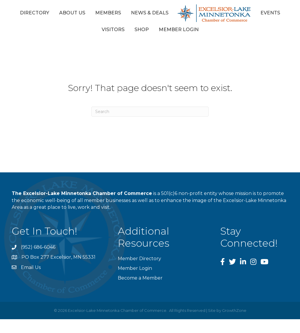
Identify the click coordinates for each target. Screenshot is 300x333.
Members (108, 13)
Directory (34, 13)
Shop (141, 29)
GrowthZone (234, 310)
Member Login (179, 29)
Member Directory (139, 258)
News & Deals (149, 13)
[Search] (150, 112)
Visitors (113, 29)
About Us (72, 13)
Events (270, 13)
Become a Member (140, 278)
